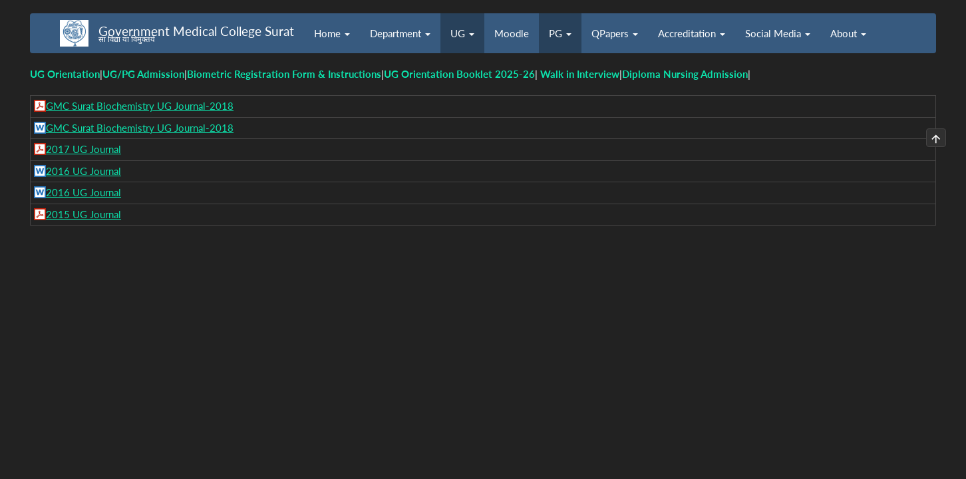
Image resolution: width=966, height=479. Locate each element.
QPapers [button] (614, 33)
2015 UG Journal (83, 214)
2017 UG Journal (83, 149)
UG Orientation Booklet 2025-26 (459, 74)
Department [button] (400, 33)
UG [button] (462, 33)
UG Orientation (65, 74)
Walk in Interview (579, 74)
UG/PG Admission (143, 74)
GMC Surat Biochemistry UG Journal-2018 (140, 106)
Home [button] (332, 33)
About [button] (848, 33)
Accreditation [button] (691, 33)
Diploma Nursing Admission (685, 74)
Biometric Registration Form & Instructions (284, 74)
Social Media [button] (777, 33)
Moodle (511, 33)
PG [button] (560, 33)
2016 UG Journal (83, 171)
